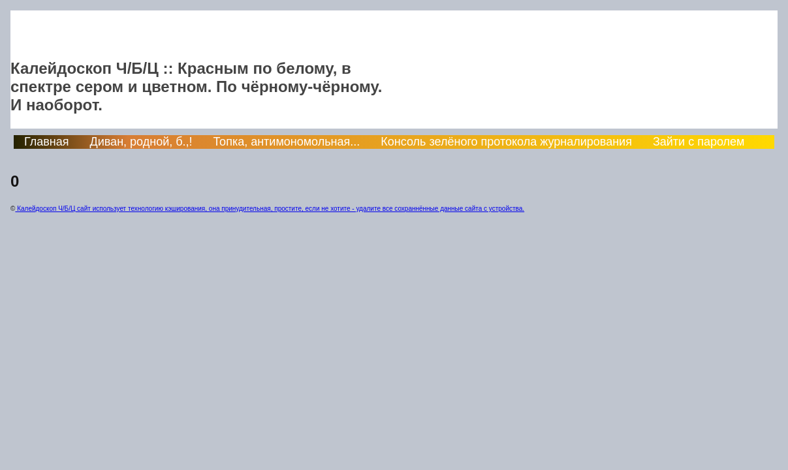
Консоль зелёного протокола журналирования (506, 141)
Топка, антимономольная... (286, 141)
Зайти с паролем (699, 141)
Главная (46, 141)
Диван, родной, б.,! (141, 141)
